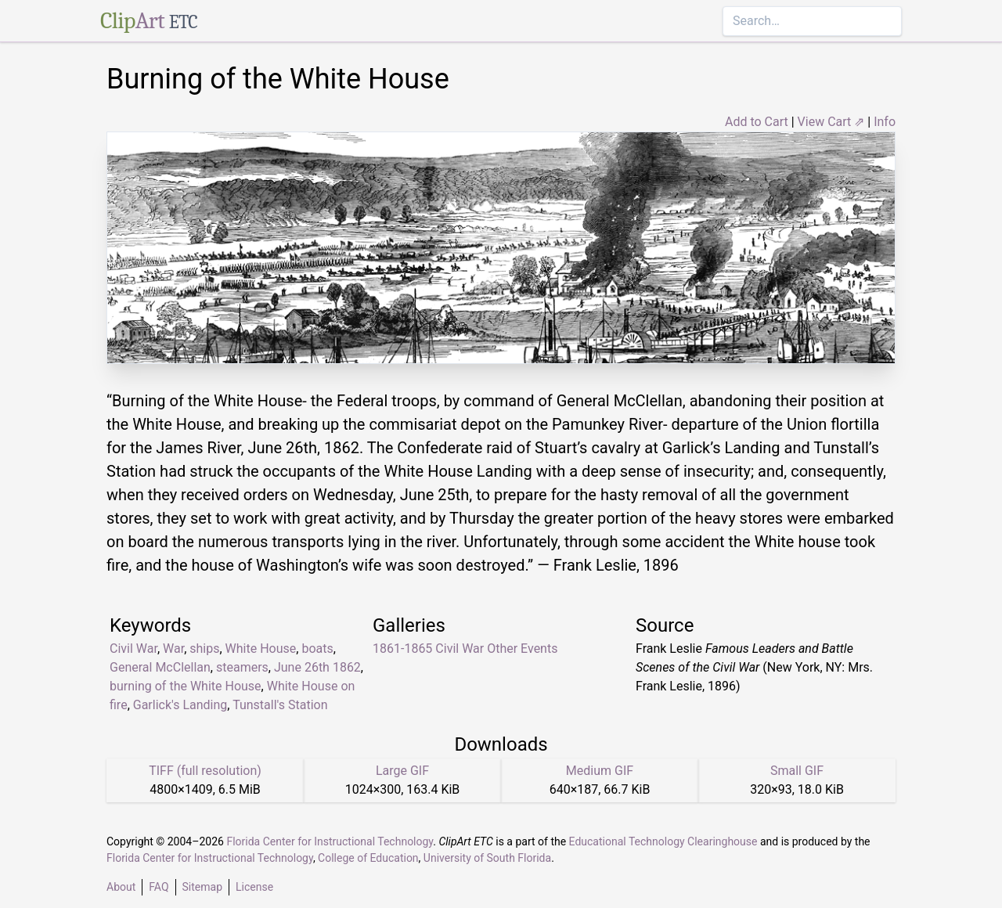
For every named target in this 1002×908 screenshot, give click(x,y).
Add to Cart (756, 121)
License (254, 887)
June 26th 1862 (317, 667)
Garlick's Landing (180, 704)
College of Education (368, 858)
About (120, 887)
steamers (242, 667)
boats (317, 648)
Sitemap (202, 887)
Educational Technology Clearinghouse (663, 841)
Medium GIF (599, 770)
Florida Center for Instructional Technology (329, 841)
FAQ (158, 887)
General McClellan (160, 667)
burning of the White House (185, 686)
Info (885, 121)
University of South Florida (487, 858)
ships (204, 648)
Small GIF (797, 770)
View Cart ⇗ (831, 121)
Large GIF (402, 770)
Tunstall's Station (279, 704)
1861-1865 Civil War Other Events (465, 648)
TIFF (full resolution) (205, 770)
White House (261, 648)
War (173, 648)
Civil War (133, 648)
